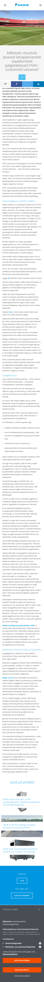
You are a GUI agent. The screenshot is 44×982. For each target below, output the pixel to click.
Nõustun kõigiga (22, 960)
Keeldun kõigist (22, 970)
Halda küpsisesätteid (22, 976)
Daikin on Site (8, 678)
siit (9, 278)
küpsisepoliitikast (10, 954)
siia (10, 312)
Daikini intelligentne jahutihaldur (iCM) (18, 625)
